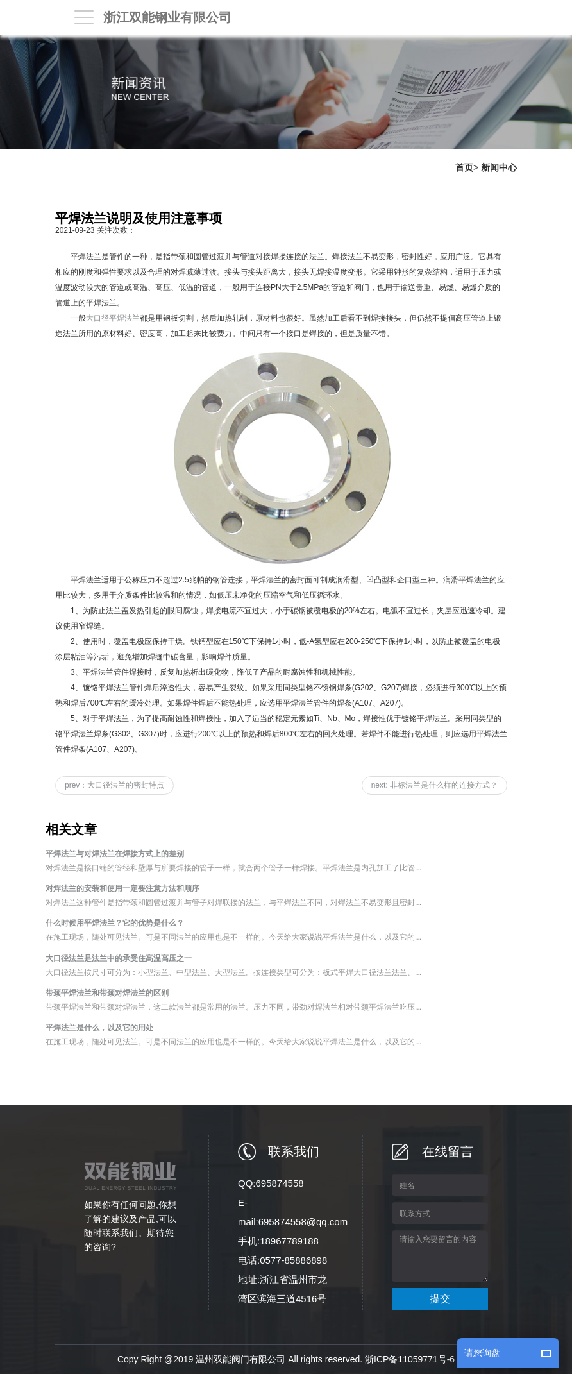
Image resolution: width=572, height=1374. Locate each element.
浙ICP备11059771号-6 (410, 1359)
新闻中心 (499, 167)
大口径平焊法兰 (113, 318)
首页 (464, 167)
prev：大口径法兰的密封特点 (114, 785)
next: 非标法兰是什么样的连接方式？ (434, 785)
